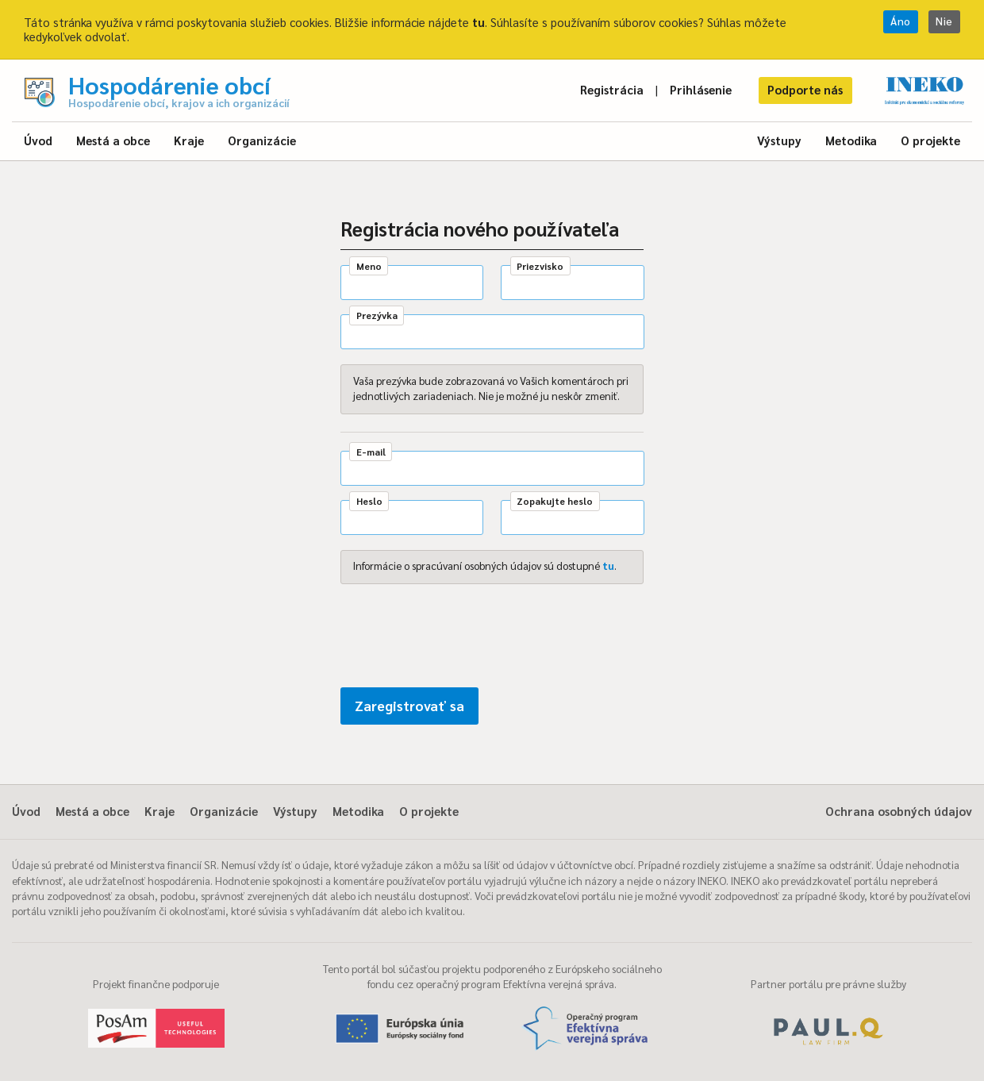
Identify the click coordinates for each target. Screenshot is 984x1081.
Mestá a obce (113, 140)
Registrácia (612, 89)
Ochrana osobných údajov (898, 810)
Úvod (38, 140)
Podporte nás (805, 89)
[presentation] (461, 639)
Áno (900, 21)
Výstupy (779, 140)
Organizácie (262, 140)
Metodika (851, 140)
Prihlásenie (701, 89)
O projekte (930, 140)
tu (478, 21)
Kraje (189, 140)
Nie (944, 21)
